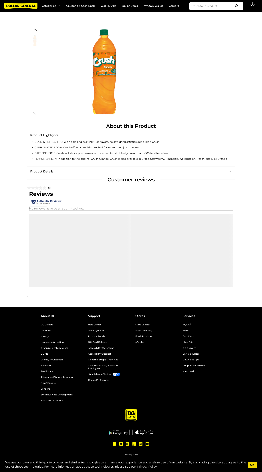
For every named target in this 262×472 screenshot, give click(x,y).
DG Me (44, 353)
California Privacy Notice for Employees (103, 367)
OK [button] (252, 465)
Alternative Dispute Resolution (57, 377)
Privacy (127, 455)
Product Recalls (96, 336)
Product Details (41, 171)
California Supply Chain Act (103, 359)
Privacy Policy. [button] (147, 466)
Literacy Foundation (52, 359)
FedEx (186, 330)
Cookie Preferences (98, 380)
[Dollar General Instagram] (128, 444)
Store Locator (142, 324)
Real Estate (47, 371)
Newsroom (47, 365)
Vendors (45, 388)
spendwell (188, 371)
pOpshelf (140, 342)
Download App (191, 359)
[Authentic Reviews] (46, 202)
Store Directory (143, 330)
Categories (51, 5)
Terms (135, 455)
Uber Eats (188, 342)
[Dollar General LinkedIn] (141, 444)
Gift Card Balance (97, 342)
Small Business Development (57, 394)
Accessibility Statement (101, 348)
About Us (46, 330)
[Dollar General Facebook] (114, 444)
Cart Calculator (191, 353)
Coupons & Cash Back (80, 5)
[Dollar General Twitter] (121, 444)
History (45, 336)
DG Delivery (189, 348)
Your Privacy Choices (99, 374)
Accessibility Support (99, 353)
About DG (48, 316)
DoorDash (188, 336)
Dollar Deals (130, 5)
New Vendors (48, 383)
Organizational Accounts (54, 348)
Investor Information (52, 342)
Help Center (94, 324)
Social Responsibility (52, 400)
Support (94, 316)
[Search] (238, 6)
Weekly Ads (108, 5)
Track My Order (96, 330)
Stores (140, 316)
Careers (174, 5)
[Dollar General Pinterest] (134, 444)
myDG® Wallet (153, 5)
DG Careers (47, 324)
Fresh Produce (143, 336)
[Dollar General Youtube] (147, 444)
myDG (187, 324)
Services (189, 316)
